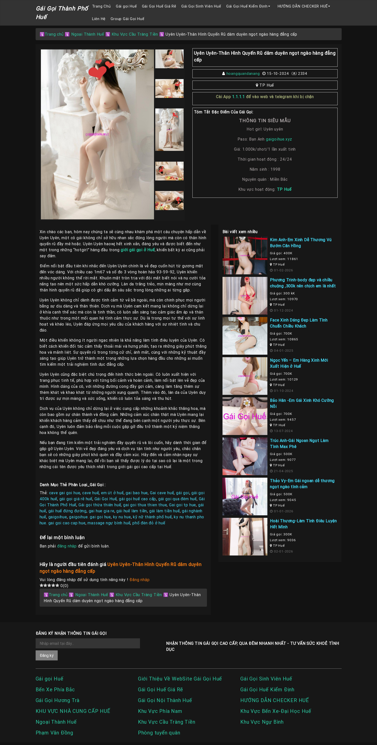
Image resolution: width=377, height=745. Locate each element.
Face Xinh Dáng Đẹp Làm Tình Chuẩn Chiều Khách (299, 323)
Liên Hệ (99, 18)
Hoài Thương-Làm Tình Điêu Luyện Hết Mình (303, 523)
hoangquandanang (243, 73)
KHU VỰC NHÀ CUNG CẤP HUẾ (73, 711)
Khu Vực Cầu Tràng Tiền (135, 34)
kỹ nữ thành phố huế (152, 516)
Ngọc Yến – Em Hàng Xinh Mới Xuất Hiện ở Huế (299, 363)
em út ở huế (112, 492)
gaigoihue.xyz (278, 139)
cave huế (90, 492)
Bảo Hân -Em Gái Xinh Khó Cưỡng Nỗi (302, 403)
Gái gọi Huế (126, 6)
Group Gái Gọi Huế (127, 18)
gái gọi (182, 492)
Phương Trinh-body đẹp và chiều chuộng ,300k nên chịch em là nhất (303, 282)
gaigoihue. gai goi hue (90, 516)
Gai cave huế (162, 492)
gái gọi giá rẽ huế (75, 498)
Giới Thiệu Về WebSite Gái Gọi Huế (180, 678)
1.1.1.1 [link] (238, 96)
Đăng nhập (139, 579)
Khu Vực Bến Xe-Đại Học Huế (275, 711)
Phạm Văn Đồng (54, 732)
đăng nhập (67, 545)
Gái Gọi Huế (106, 498)
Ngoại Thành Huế (87, 34)
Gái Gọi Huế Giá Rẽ (159, 6)
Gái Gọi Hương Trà (58, 700)
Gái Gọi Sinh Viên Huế (201, 6)
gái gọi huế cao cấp (137, 498)
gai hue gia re (101, 510)
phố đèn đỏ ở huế (148, 522)
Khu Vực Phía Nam (160, 711)
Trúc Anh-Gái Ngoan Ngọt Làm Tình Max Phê (299, 443)
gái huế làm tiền (131, 510)
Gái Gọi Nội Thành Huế (165, 700)
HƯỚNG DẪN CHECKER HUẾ (303, 6)
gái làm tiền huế (164, 510)
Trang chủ (54, 34)
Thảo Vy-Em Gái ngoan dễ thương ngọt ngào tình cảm (302, 483)
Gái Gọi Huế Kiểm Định (247, 6)
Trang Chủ (101, 6)
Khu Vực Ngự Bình (262, 722)
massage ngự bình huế (109, 522)
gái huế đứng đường (67, 510)
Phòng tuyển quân (159, 732)
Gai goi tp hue (182, 504)
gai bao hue (137, 492)
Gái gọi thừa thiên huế (100, 504)
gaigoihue (57, 516)
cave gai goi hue (64, 492)
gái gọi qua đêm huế (177, 498)
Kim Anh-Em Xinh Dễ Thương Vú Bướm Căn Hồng (300, 242)
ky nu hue (122, 516)
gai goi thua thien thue (145, 504)
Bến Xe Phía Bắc (55, 689)
